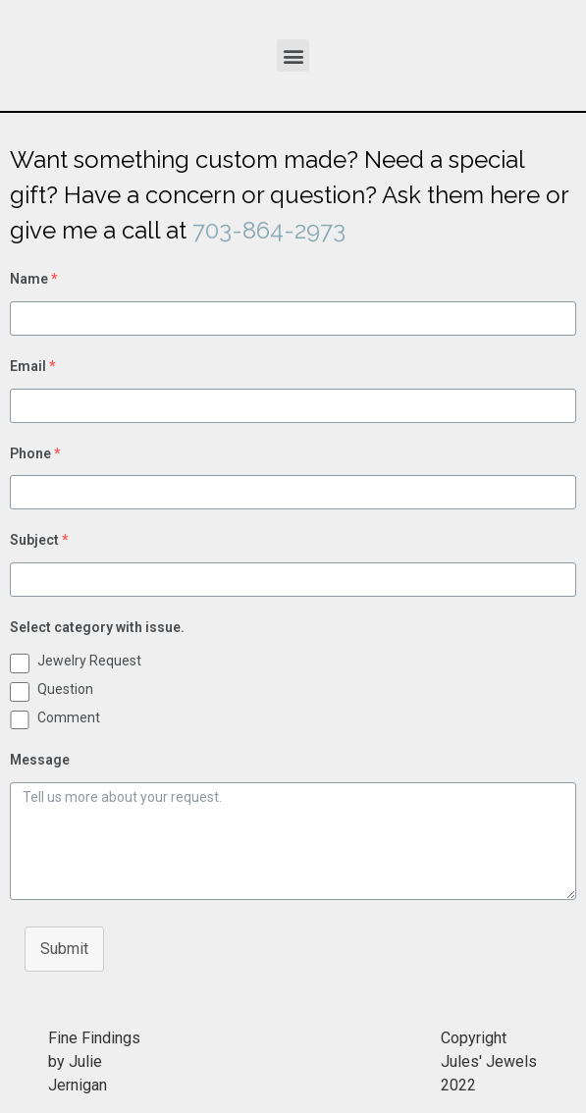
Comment (68, 717)
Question (65, 689)
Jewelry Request (89, 660)
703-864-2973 (269, 230)
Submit (64, 948)
